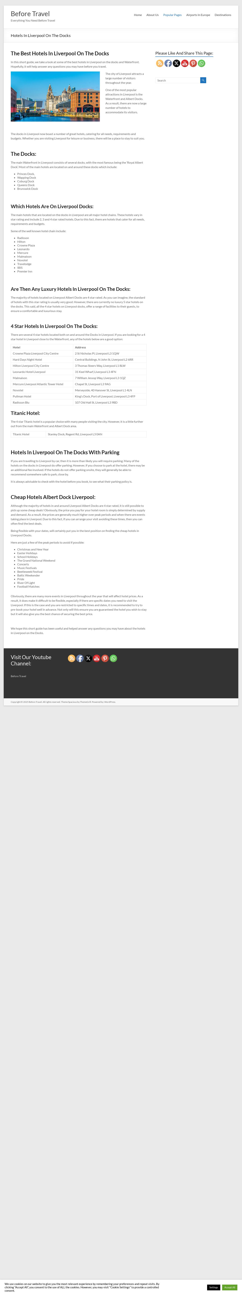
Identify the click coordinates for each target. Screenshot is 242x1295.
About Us (152, 15)
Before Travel (30, 13)
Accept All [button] (229, 1287)
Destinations (223, 15)
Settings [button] (213, 1287)
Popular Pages (172, 15)
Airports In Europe (198, 15)
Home (138, 15)
